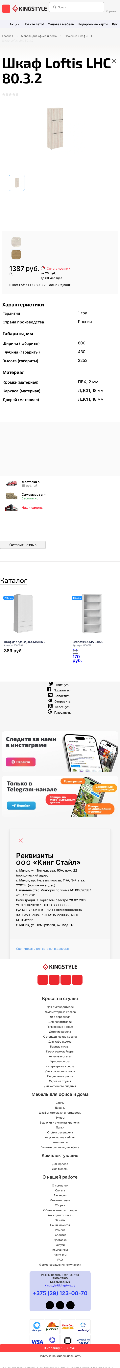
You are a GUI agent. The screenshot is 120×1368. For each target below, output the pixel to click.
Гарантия (60, 1240)
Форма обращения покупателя (60, 1269)
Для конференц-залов (60, 1076)
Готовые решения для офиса (60, 1152)
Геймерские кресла (60, 1031)
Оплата (60, 1195)
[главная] (29, 9)
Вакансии (60, 1200)
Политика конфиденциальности (60, 1360)
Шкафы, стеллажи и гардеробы (60, 1117)
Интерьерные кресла (60, 1071)
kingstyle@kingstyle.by (60, 1290)
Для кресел (60, 1168)
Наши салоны (32, 508)
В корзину (60, 1348)
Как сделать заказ (60, 1220)
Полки (60, 1132)
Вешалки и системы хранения (60, 1127)
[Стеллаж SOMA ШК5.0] (77, 663)
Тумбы (60, 1122)
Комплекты (60, 1147)
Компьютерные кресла (60, 1016)
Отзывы (60, 1225)
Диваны (60, 1112)
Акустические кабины (60, 1142)
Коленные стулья (60, 1061)
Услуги (60, 1249)
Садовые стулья (60, 1086)
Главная (7, 36)
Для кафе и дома (60, 1046)
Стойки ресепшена (60, 1137)
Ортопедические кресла (60, 1041)
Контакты (60, 1259)
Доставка (60, 1244)
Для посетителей (60, 1026)
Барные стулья (60, 1051)
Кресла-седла (60, 1066)
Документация (60, 1205)
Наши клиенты (60, 1230)
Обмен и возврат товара (60, 1215)
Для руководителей (60, 1011)
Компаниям (60, 1254)
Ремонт (60, 1235)
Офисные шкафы (76, 36)
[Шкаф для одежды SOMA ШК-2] (33, 618)
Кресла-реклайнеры (60, 1056)
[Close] (22, 843)
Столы (60, 1107)
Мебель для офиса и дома (39, 36)
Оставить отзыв (22, 545)
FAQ (60, 1264)
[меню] (6, 9)
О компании (60, 1190)
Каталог (22, 582)
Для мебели (60, 1173)
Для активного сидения (60, 1091)
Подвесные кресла (60, 1081)
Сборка (60, 1210)
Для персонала (60, 1021)
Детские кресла (60, 1036)
